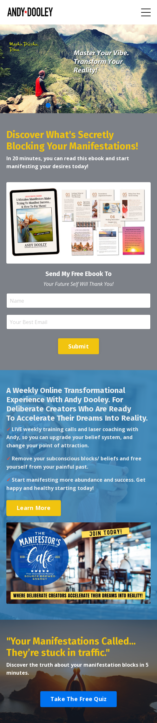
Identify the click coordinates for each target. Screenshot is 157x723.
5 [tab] (89, 105)
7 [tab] (109, 105)
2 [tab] (58, 105)
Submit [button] (78, 346)
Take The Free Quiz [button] (78, 699)
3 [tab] (68, 105)
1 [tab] (48, 105)
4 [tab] (78, 105)
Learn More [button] (33, 508)
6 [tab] (99, 105)
